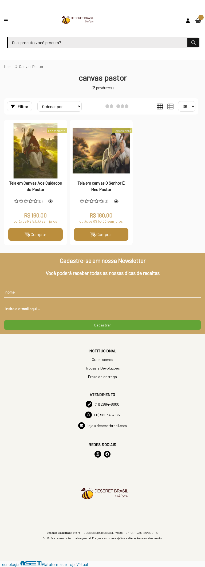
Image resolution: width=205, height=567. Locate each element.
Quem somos (102, 359)
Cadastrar (102, 325)
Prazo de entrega (102, 376)
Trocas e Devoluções (102, 368)
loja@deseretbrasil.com (102, 425)
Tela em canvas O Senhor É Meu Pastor (101, 186)
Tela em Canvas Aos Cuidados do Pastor (35, 186)
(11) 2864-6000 (102, 404)
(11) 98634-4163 (102, 415)
